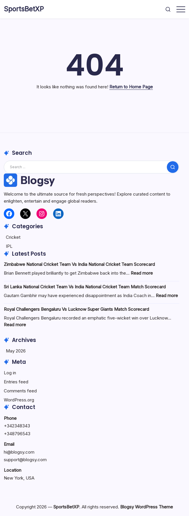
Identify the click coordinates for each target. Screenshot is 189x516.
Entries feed (16, 382)
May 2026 (16, 351)
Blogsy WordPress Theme (146, 507)
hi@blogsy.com (19, 452)
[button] (168, 9)
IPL (9, 246)
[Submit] (172, 167)
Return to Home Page (131, 86)
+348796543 (17, 433)
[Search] (91, 167)
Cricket (13, 237)
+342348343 (17, 426)
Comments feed (20, 391)
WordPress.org (19, 400)
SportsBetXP (24, 9)
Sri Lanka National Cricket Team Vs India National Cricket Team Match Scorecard (85, 286)
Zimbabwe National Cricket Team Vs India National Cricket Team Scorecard (79, 264)
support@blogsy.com (25, 459)
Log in (10, 372)
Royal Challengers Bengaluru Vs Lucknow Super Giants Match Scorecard (76, 309)
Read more (142, 273)
